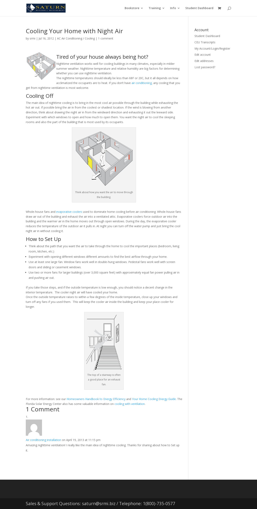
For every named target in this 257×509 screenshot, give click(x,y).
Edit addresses (204, 61)
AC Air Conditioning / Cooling (76, 38)
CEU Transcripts (204, 42)
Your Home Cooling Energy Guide (154, 399)
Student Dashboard (199, 8)
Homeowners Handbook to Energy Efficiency (96, 399)
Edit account (202, 54)
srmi (32, 38)
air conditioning (142, 83)
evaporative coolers (69, 212)
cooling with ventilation (129, 404)
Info (173, 8)
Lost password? (204, 67)
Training (155, 8)
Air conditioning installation (43, 440)
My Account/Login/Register (212, 48)
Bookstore (132, 8)
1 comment (105, 38)
